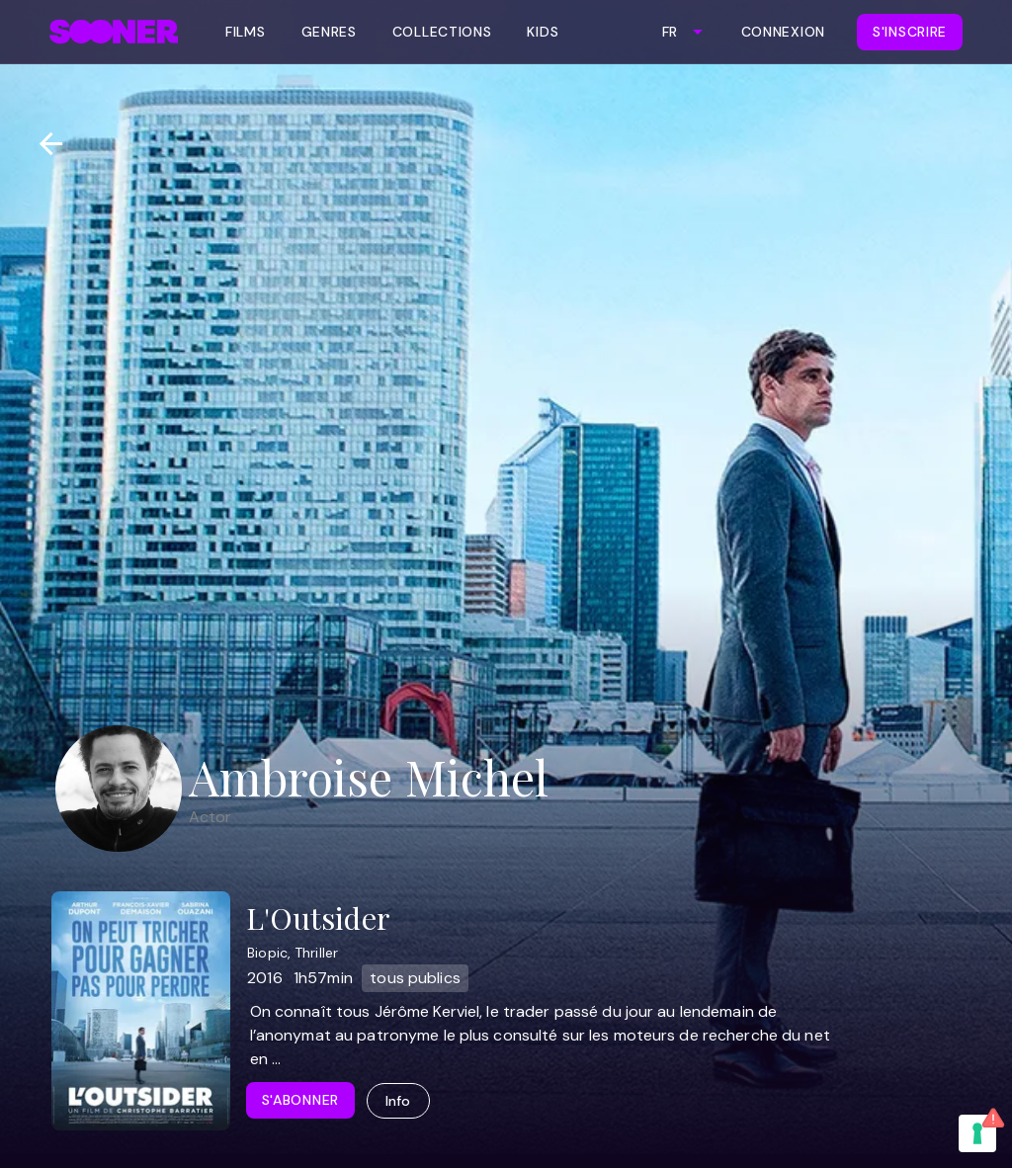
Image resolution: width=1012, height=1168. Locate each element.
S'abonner (300, 1100)
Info (398, 1101)
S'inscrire (910, 32)
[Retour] (43, 144)
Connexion (783, 32)
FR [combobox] (669, 32)
